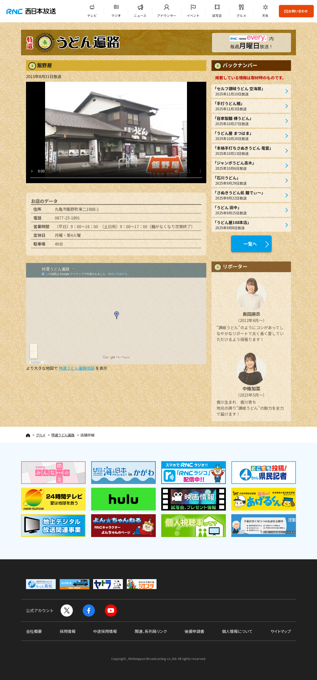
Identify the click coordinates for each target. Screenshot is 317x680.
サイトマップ (280, 631)
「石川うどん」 (249, 180)
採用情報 (68, 631)
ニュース (140, 15)
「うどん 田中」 (249, 210)
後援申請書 (194, 631)
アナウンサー (166, 15)
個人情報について (237, 631)
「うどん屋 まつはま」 (249, 135)
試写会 (217, 15)
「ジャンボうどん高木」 (249, 165)
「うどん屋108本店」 (249, 224)
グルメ (241, 15)
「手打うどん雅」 (249, 106)
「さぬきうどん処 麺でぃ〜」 (249, 195)
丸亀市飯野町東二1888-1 (77, 212)
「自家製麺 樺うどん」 (249, 120)
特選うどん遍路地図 (76, 368)
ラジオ (116, 15)
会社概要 (34, 631)
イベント (193, 15)
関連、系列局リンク (151, 631)
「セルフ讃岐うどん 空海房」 (249, 91)
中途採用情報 (105, 631)
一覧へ (250, 243)
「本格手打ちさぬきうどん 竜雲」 (249, 150)
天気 (265, 15)
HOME (28, 435)
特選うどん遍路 (63, 434)
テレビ (92, 15)
